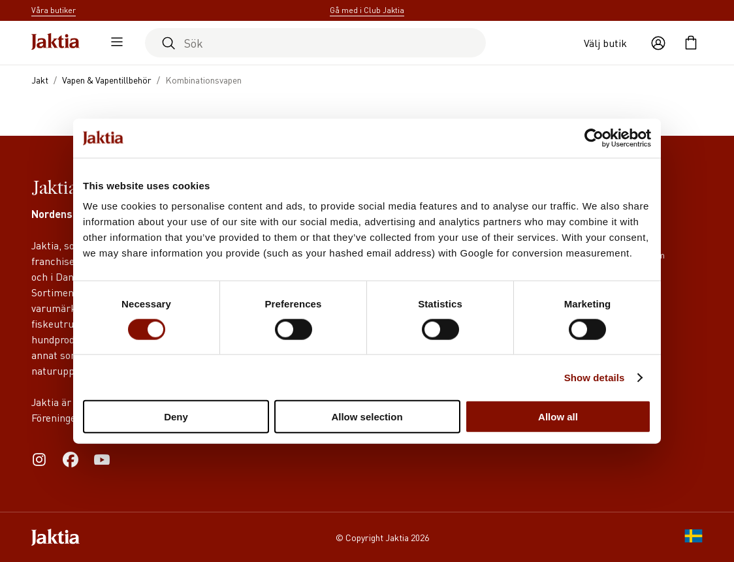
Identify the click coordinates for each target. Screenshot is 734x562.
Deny (176, 416)
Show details (594, 376)
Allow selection (366, 416)
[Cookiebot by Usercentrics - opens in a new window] (594, 138)
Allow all (558, 416)
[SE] (693, 537)
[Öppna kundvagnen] (691, 43)
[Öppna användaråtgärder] (658, 43)
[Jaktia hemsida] (55, 43)
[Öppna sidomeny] (114, 43)
